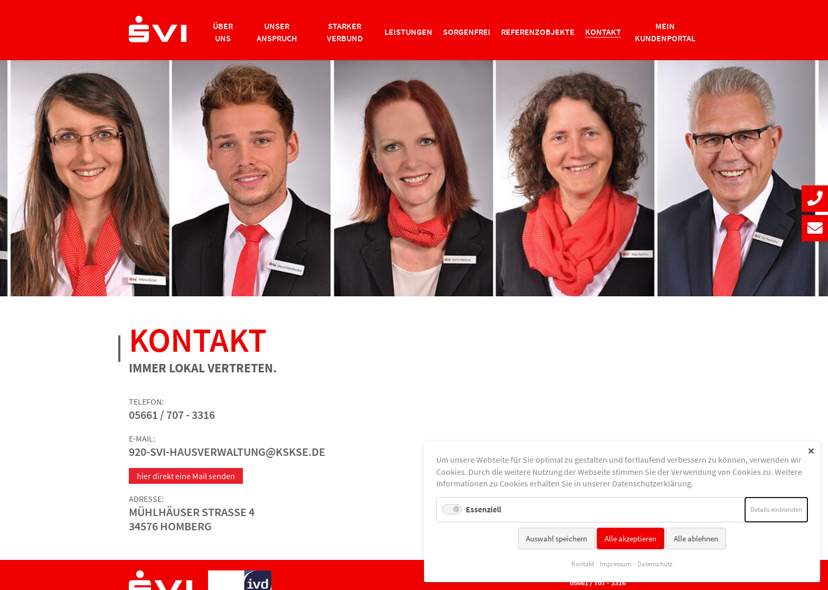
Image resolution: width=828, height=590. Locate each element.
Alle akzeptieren (630, 538)
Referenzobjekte (538, 31)
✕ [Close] (810, 451)
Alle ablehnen (696, 538)
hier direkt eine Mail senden (186, 476)
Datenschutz (655, 563)
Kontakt (582, 563)
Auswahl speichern (556, 538)
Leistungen (408, 31)
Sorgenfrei (467, 31)
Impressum (616, 563)
